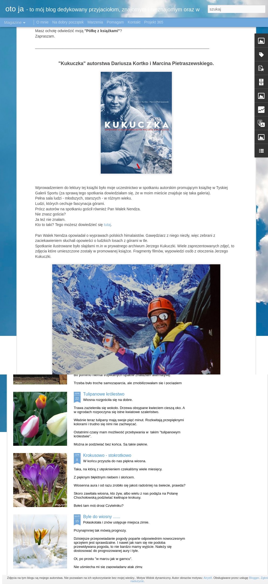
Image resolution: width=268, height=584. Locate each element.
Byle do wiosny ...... (101, 516)
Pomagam (115, 22)
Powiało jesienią (165, 226)
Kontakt (134, 22)
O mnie (42, 22)
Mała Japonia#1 (98, 271)
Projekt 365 (153, 22)
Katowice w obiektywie (104, 332)
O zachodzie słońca (232, 226)
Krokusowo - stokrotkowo (107, 455)
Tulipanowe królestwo (103, 394)
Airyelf (208, 577)
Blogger (254, 577)
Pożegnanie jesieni (41, 226)
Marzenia (95, 22)
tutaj (107, 149)
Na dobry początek (68, 22)
